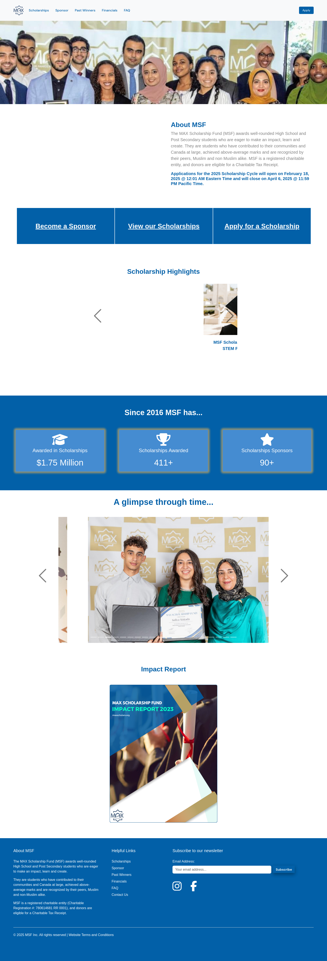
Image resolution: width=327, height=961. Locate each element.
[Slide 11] (96, 382)
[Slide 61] (265, 382)
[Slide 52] (235, 382)
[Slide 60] (262, 382)
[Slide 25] (143, 382)
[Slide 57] (251, 382)
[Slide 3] (69, 382)
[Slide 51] (231, 382)
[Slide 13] (103, 382)
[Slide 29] (157, 382)
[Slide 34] (174, 382)
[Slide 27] (150, 382)
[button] (97, 316)
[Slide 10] (93, 382)
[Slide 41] (197, 382)
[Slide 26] (147, 382)
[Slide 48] (221, 382)
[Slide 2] (66, 382)
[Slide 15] (110, 382)
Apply (306, 10)
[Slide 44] (208, 382)
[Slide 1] (63, 382)
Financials (109, 10)
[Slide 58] (255, 382)
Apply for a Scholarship (261, 226)
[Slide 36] (181, 382)
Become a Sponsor (65, 226)
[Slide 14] (106, 382)
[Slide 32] (167, 382)
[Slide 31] (164, 382)
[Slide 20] (127, 382)
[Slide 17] (117, 382)
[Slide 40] (194, 382)
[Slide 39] (191, 382)
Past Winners (85, 10)
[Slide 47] (218, 382)
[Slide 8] (86, 382)
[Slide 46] (214, 382)
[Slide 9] (89, 382)
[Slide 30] (160, 382)
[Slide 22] (133, 382)
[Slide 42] (201, 382)
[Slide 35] (177, 382)
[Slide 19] (123, 382)
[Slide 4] (73, 382)
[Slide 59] (258, 382)
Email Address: (183, 861)
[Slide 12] (100, 382)
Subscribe (284, 869)
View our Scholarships (164, 226)
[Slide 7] (83, 382)
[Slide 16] (113, 382)
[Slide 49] (225, 382)
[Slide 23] (137, 382)
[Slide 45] (211, 382)
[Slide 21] (130, 382)
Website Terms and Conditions (91, 935)
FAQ (127, 10)
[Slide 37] (184, 382)
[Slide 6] (79, 382)
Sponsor (61, 10)
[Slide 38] (187, 382)
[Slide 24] (140, 382)
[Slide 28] (154, 382)
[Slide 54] (241, 382)
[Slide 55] (245, 382)
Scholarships (39, 10)
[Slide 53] (238, 382)
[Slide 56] (248, 382)
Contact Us (120, 894)
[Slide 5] (76, 382)
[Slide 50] (228, 382)
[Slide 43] (204, 382)
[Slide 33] (171, 382)
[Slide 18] (120, 382)
